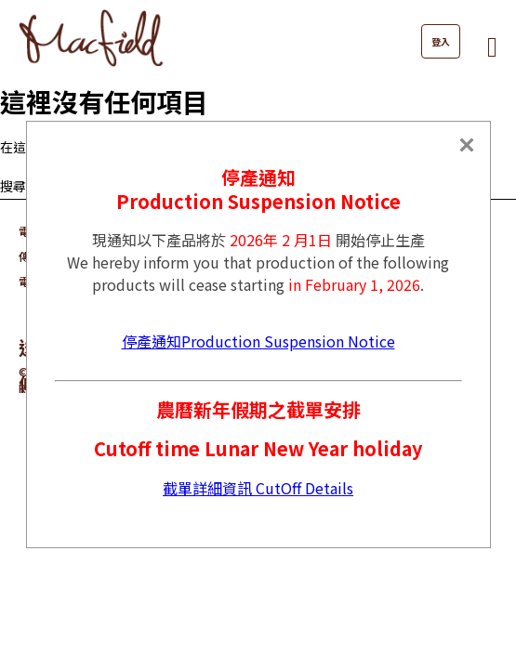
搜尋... (17, 186)
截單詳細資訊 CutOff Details (258, 488)
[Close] (467, 145)
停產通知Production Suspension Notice (258, 341)
